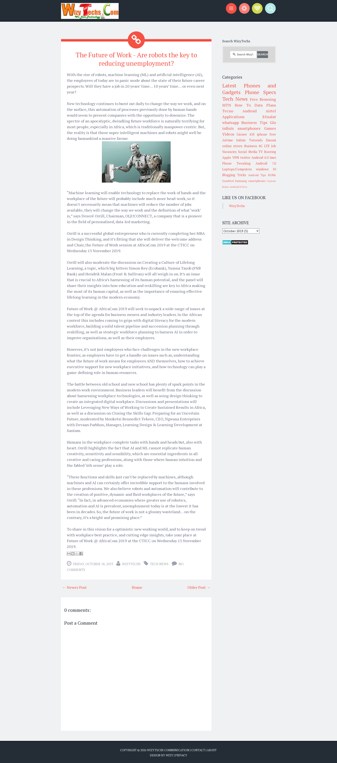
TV (261, 152)
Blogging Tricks (234, 175)
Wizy (169, 754)
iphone (262, 134)
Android (249, 110)
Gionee (242, 134)
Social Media (247, 152)
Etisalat (269, 116)
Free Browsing (263, 99)
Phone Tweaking (236, 163)
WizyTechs (131, 563)
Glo (273, 122)
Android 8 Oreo (238, 186)
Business (250, 146)
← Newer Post (74, 586)
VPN (235, 157)
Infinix (241, 140)
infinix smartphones (241, 128)
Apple (226, 157)
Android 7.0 (266, 163)
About (212, 749)
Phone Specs (260, 92)
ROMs (272, 175)
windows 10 (266, 169)
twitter (245, 157)
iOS (252, 134)
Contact (198, 749)
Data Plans (265, 105)
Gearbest (228, 181)
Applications (233, 116)
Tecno (227, 110)
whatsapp (230, 122)
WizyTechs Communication (168, 749)
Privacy (181, 754)
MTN (226, 105)
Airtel (271, 110)
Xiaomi (271, 140)
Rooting (270, 152)
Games (270, 128)
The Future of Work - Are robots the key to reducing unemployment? (136, 58)
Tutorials (256, 140)
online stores (232, 146)
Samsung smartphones (250, 181)
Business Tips (254, 122)
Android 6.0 (259, 157)
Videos (228, 134)
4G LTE (264, 146)
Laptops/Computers (237, 169)
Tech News (159, 563)
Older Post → (198, 586)
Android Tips (257, 175)
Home (137, 586)
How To (243, 105)
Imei (273, 157)
